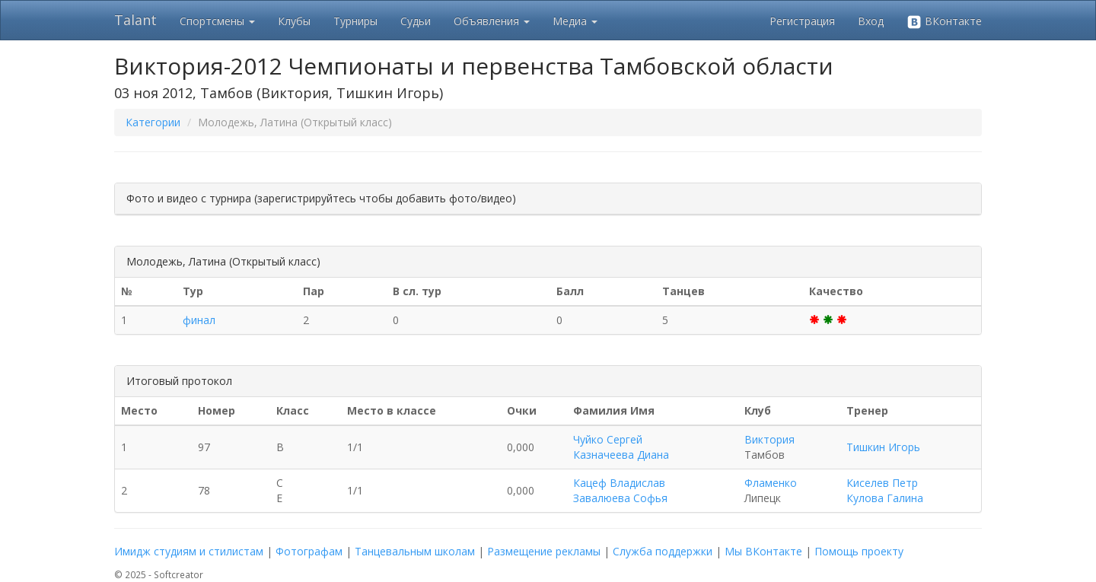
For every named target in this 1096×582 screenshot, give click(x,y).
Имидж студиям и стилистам (188, 551)
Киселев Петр (882, 482)
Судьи (415, 21)
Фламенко (770, 482)
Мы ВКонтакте (763, 551)
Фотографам (309, 551)
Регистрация (802, 21)
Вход (871, 21)
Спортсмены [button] (217, 21)
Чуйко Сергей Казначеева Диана (621, 447)
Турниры (355, 21)
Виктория (769, 439)
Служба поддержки (662, 551)
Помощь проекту (858, 551)
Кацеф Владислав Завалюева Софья (620, 490)
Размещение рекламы (544, 551)
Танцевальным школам (415, 551)
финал (199, 320)
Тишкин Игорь (883, 447)
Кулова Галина (884, 498)
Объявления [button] (492, 21)
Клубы (294, 21)
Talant (135, 20)
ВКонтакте (944, 22)
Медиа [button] (575, 21)
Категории (153, 122)
